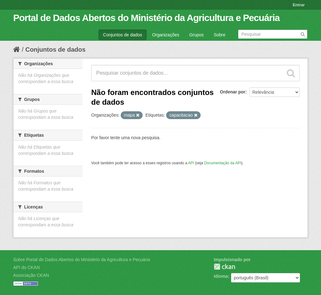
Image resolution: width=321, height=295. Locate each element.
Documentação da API (222, 163)
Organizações (165, 34)
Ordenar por (232, 91)
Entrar (299, 5)
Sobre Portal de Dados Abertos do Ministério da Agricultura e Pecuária (81, 259)
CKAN (224, 266)
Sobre (219, 34)
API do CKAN (26, 267)
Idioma (221, 276)
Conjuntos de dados (122, 34)
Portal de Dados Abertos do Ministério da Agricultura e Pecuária (146, 18)
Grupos (196, 34)
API (191, 163)
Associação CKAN (31, 275)
